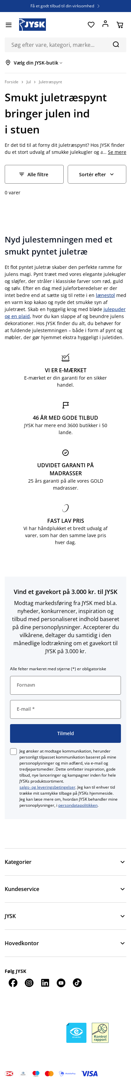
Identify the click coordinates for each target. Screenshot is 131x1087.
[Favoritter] (91, 25)
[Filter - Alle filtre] (34, 174)
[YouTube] (61, 983)
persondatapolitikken (77, 805)
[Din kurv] (120, 25)
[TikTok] (77, 983)
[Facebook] (13, 983)
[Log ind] (105, 24)
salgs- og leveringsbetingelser (47, 787)
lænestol (105, 295)
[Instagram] (29, 983)
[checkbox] (13, 751)
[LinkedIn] (45, 983)
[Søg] (116, 44)
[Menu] (8, 25)
